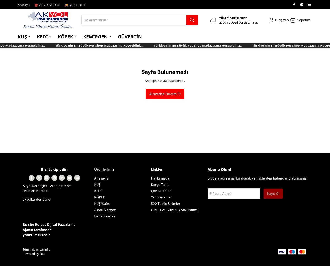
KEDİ (98, 191)
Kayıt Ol (273, 193)
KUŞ (97, 184)
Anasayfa (24, 5)
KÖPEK (99, 197)
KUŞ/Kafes (102, 203)
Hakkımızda (160, 178)
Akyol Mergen (105, 210)
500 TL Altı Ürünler (165, 203)
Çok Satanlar (161, 191)
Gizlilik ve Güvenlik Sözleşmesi (174, 210)
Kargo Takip (160, 184)
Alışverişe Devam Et (165, 94)
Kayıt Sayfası (98, 4)
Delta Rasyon (104, 216)
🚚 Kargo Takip (75, 5)
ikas (42, 254)
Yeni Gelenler (161, 197)
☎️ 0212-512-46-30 (47, 5)
